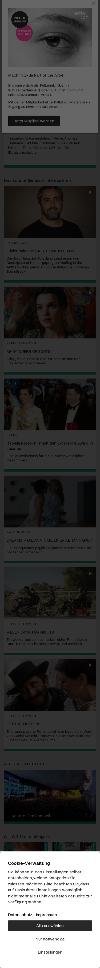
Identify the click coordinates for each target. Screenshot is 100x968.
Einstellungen (50, 951)
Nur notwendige (50, 938)
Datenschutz (20, 914)
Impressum (46, 914)
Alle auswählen (50, 925)
